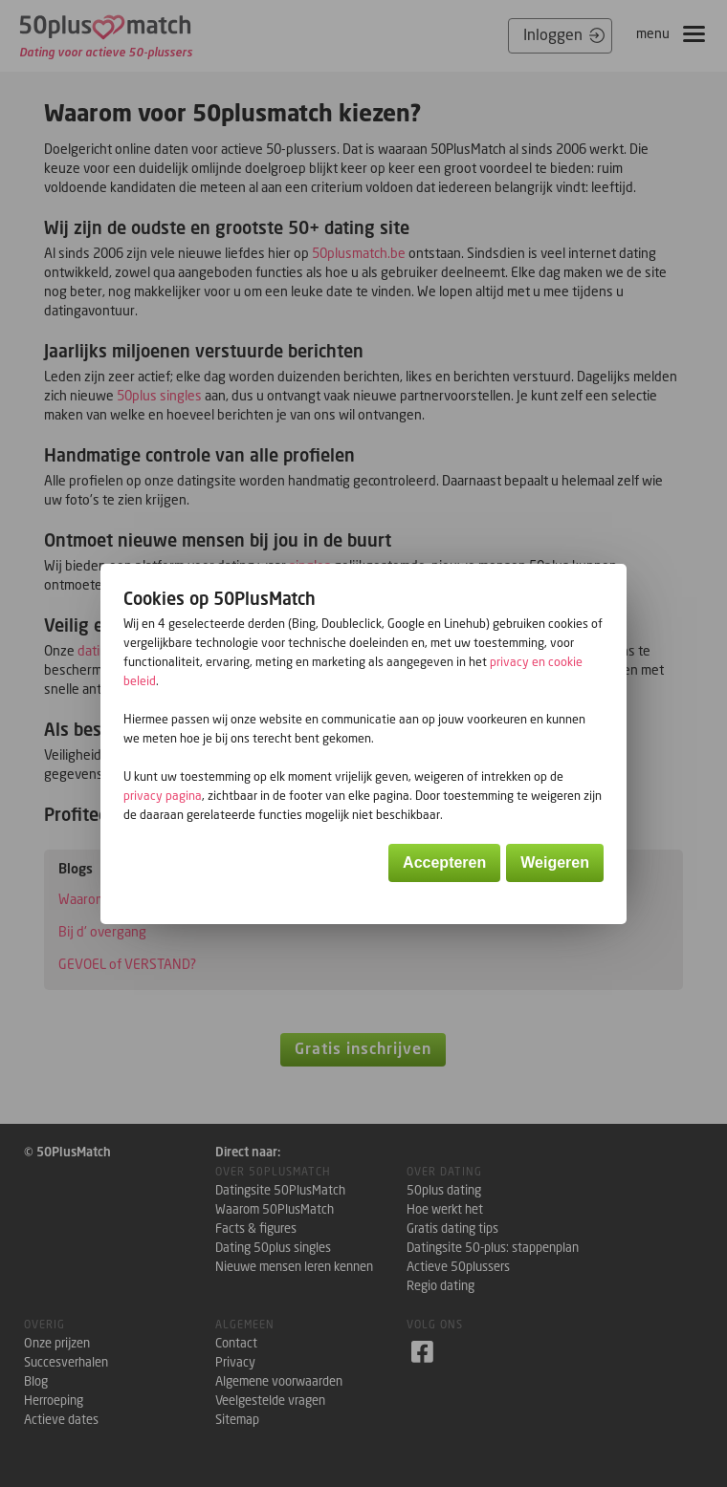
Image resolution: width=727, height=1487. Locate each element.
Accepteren (444, 862)
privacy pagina (162, 795)
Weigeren (554, 862)
